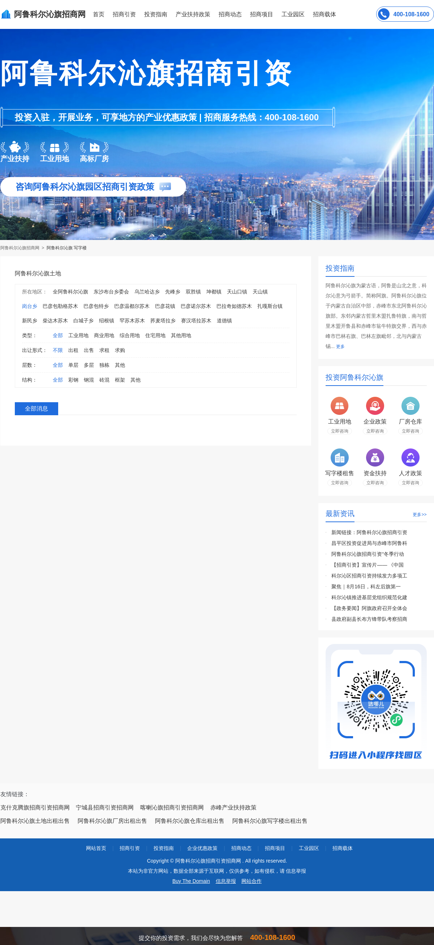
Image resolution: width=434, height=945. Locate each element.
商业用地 (104, 335)
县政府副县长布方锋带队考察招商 (369, 619)
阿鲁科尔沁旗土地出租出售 (35, 821)
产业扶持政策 (193, 14)
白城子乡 (83, 320)
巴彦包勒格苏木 (60, 306)
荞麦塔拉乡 (163, 320)
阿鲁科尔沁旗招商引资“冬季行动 (367, 554)
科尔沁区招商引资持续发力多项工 (369, 576)
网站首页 (96, 848)
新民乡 (29, 320)
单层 (73, 365)
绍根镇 (106, 320)
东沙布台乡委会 (111, 292)
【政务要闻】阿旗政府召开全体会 (369, 608)
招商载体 (342, 848)
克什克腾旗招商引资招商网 (35, 807)
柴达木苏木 (55, 320)
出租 (73, 350)
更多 (340, 346)
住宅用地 (155, 335)
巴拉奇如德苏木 (234, 306)
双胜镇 (193, 292)
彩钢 (73, 380)
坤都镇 (214, 292)
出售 (89, 350)
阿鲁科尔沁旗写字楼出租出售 (270, 821)
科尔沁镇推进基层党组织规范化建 (369, 597)
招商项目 (261, 14)
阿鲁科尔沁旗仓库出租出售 (189, 821)
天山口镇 (237, 292)
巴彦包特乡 (96, 306)
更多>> (419, 514)
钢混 (89, 380)
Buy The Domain (191, 881)
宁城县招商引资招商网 (105, 807)
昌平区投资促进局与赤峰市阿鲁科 (369, 543)
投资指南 (155, 14)
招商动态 (230, 14)
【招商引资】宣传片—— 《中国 (367, 565)
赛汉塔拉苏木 (196, 320)
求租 (104, 350)
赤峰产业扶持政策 (233, 807)
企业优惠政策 (202, 848)
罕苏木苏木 (132, 320)
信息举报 (226, 881)
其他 (120, 365)
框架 (120, 380)
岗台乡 (29, 306)
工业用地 (78, 335)
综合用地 (130, 335)
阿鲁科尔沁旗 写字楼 (67, 247)
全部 (58, 335)
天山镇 (260, 292)
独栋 (104, 365)
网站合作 (251, 881)
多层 (89, 365)
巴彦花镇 (165, 306)
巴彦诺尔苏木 (196, 306)
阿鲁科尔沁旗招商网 (20, 247)
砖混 (104, 380)
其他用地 (181, 335)
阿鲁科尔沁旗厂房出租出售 (112, 821)
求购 (120, 350)
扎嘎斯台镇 (270, 306)
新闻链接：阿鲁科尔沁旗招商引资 (369, 532)
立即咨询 (339, 431)
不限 (58, 350)
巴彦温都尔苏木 (132, 306)
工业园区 (293, 14)
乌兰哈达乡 (147, 292)
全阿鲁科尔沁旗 (70, 292)
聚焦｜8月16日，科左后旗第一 (365, 586)
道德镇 (224, 320)
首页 (98, 14)
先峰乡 (172, 292)
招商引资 (124, 14)
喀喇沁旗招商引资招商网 (172, 807)
